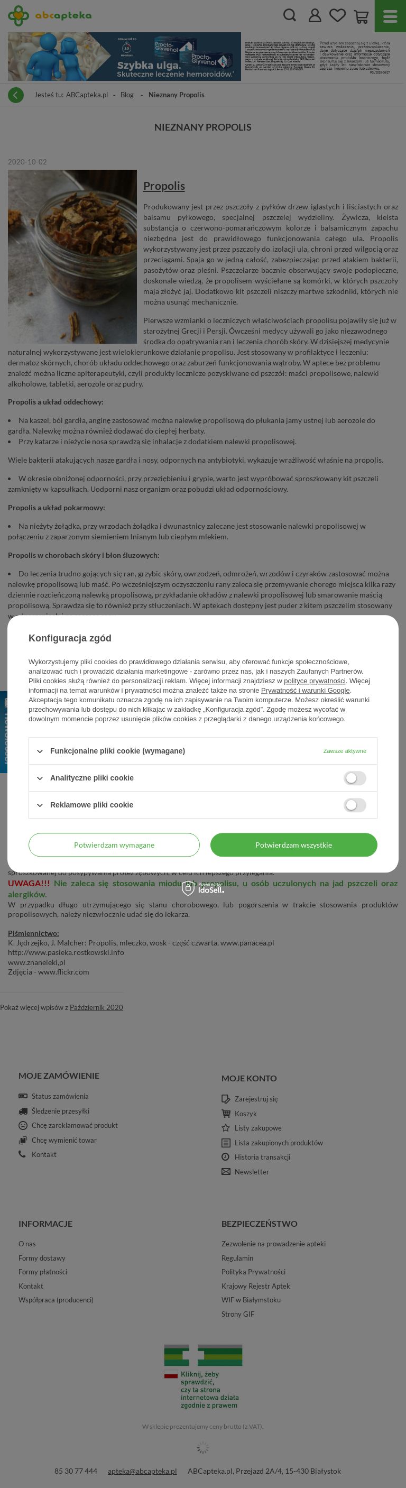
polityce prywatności (314, 681)
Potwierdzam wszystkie (293, 844)
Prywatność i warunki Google (305, 690)
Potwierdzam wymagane (114, 844)
